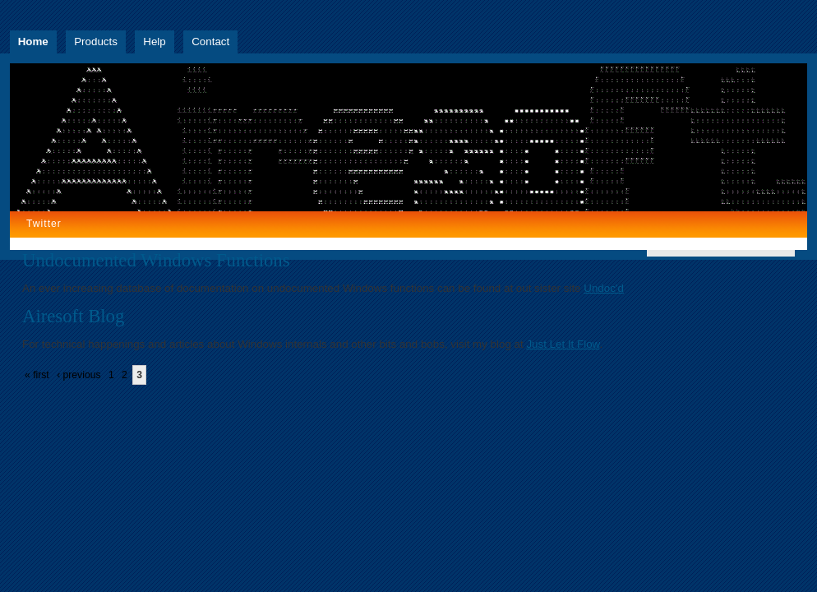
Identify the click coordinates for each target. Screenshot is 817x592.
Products (96, 41)
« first (37, 375)
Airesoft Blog (73, 316)
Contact (210, 41)
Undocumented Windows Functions (156, 260)
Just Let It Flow (562, 344)
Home (33, 41)
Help (154, 41)
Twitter (44, 223)
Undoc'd (604, 288)
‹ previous (78, 375)
